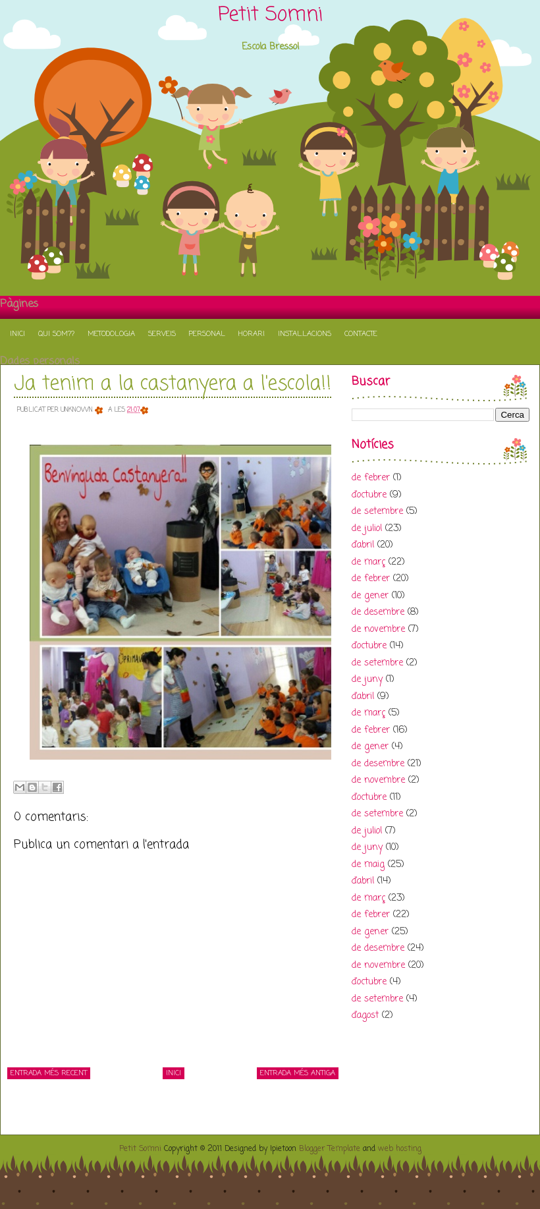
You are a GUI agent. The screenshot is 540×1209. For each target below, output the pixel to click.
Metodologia (111, 334)
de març (368, 562)
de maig (368, 865)
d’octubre (369, 495)
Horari (251, 334)
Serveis (162, 334)
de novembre (378, 629)
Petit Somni (270, 15)
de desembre (378, 612)
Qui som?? (56, 334)
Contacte (360, 334)
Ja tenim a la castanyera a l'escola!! (172, 384)
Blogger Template (329, 1149)
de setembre (377, 512)
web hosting (399, 1149)
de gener (370, 596)
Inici (17, 334)
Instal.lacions (304, 334)
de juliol (367, 529)
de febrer (371, 478)
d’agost (365, 1016)
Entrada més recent (49, 1073)
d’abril (363, 545)
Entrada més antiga (297, 1073)
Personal (207, 334)
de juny (367, 680)
